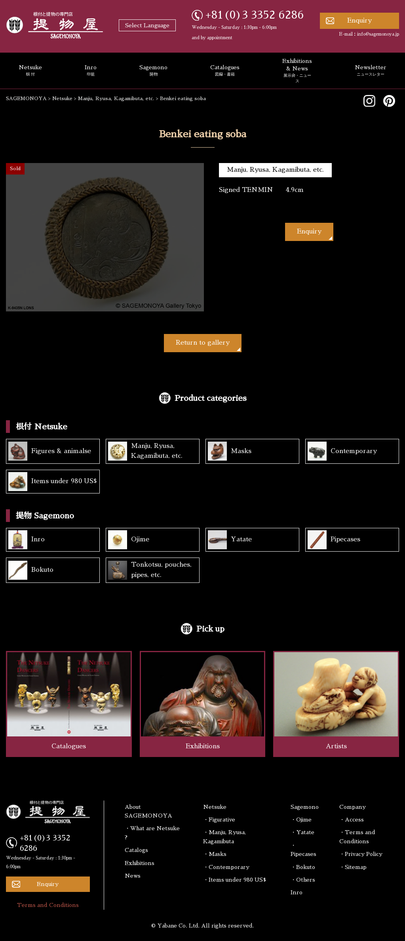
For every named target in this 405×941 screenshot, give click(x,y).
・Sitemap (353, 867)
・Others (303, 879)
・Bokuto (303, 867)
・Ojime (301, 819)
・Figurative (219, 819)
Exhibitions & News (297, 71)
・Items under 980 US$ (234, 879)
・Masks (214, 854)
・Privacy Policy (360, 854)
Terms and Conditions (48, 905)
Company (352, 807)
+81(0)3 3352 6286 (254, 15)
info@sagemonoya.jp (378, 34)
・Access (351, 819)
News (133, 875)
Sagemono (153, 71)
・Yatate (302, 832)
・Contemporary (226, 867)
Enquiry (359, 20)
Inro (91, 71)
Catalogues (225, 71)
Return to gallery (203, 343)
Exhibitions (139, 863)
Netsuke (214, 807)
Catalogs (136, 850)
